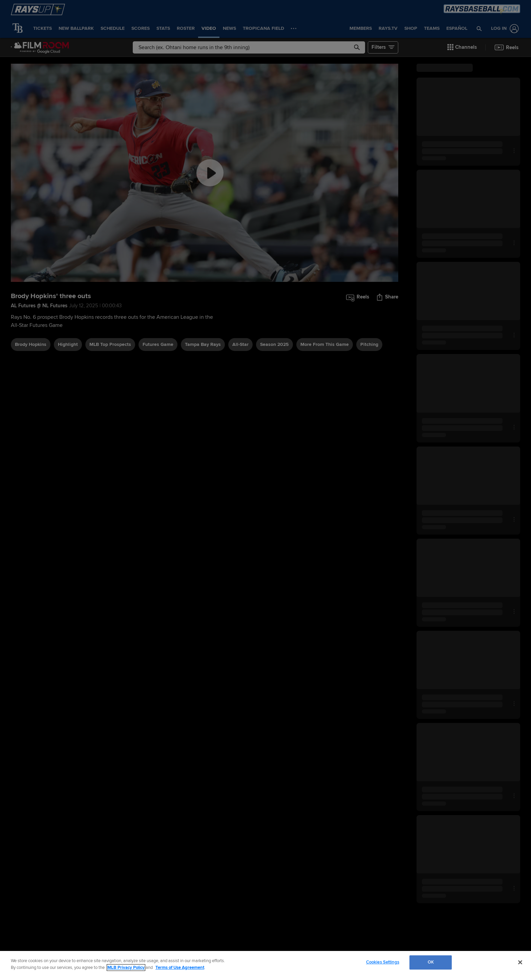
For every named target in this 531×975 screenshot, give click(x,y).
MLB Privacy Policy (126, 967)
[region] (265, 963)
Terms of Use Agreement (179, 967)
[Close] (520, 962)
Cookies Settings (382, 962)
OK (431, 962)
